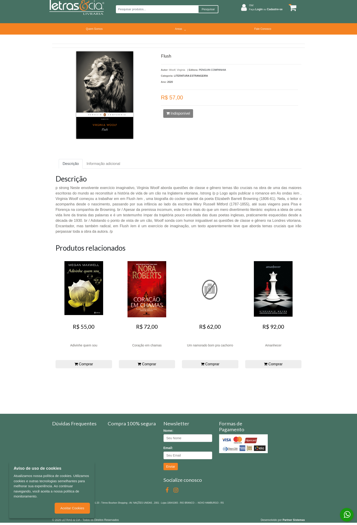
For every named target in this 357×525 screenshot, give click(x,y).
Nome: (168, 430)
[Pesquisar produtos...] (157, 9)
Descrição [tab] (71, 164)
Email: (168, 448)
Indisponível (178, 113)
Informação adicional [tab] (103, 164)
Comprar (83, 364)
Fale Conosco (262, 28)
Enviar (170, 466)
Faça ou (266, 9)
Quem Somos (94, 28)
